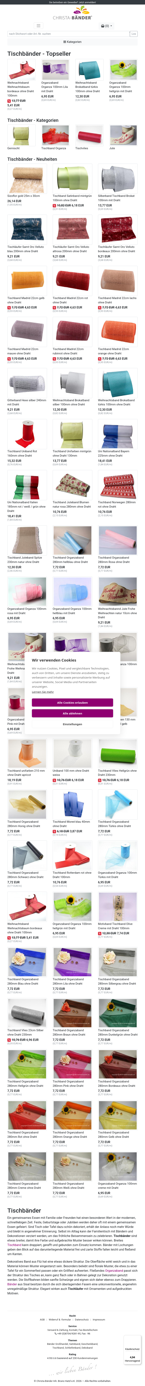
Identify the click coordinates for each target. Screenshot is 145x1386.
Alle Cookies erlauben (51, 708)
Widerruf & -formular (60, 1319)
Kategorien (72, 42)
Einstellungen (72, 718)
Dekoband (87, 1347)
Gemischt (13, 148)
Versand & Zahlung (57, 1330)
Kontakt (73, 1330)
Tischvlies (81, 148)
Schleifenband (72, 1347)
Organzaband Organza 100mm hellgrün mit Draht (120, 87)
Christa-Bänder (44, 1381)
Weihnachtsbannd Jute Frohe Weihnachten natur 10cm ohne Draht (117, 613)
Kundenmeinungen (87, 1358)
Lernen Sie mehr (43, 697)
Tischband (14, 1245)
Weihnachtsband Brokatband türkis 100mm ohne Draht (87, 87)
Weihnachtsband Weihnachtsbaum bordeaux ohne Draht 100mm (24, 928)
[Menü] (139, 1337)
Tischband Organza (53, 148)
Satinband (74, 1344)
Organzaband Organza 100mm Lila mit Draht (54, 87)
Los (134, 33)
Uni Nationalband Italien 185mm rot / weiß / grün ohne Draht (26, 507)
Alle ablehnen (93, 708)
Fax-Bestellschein (88, 1330)
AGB (42, 1319)
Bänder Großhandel (57, 1344)
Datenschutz (82, 1319)
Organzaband (114, 1270)
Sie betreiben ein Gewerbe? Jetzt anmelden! (72, 2)
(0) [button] (105, 26)
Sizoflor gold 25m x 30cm (23, 196)
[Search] (68, 34)
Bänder (12, 1284)
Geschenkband (89, 1344)
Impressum (99, 1319)
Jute (112, 148)
